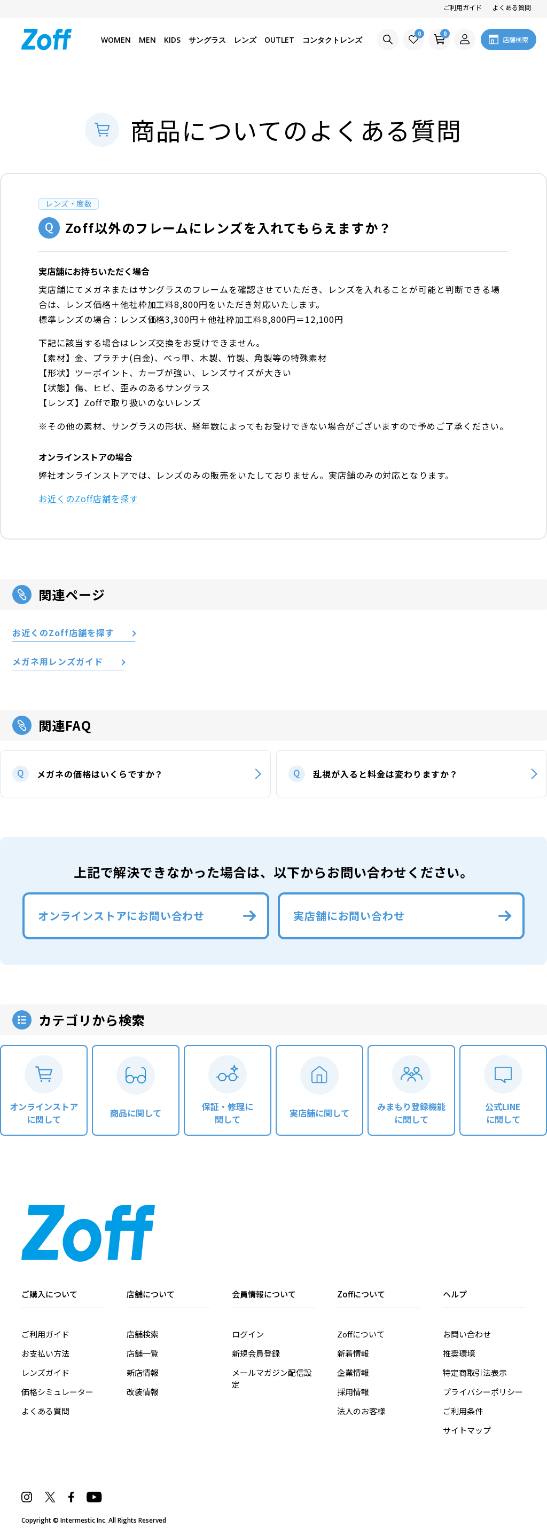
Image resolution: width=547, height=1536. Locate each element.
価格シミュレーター (57, 1391)
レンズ (245, 40)
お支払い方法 (45, 1353)
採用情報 (353, 1391)
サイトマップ (467, 1430)
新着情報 (353, 1353)
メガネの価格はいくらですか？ (100, 773)
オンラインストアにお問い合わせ (121, 915)
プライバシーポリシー (483, 1391)
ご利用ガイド (462, 7)
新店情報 (143, 1372)
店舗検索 (143, 1334)
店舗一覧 (143, 1353)
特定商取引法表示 (475, 1372)
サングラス (207, 40)
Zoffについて (361, 1334)
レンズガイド (45, 1372)
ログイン (248, 1334)
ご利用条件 (463, 1410)
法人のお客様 (361, 1410)
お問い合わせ (467, 1334)
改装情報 (143, 1391)
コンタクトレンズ (332, 40)
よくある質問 (512, 7)
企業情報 (353, 1372)
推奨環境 (459, 1353)
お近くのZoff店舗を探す (88, 498)
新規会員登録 (256, 1353)
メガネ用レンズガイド (57, 662)
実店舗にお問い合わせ (348, 915)
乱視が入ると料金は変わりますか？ (385, 773)
